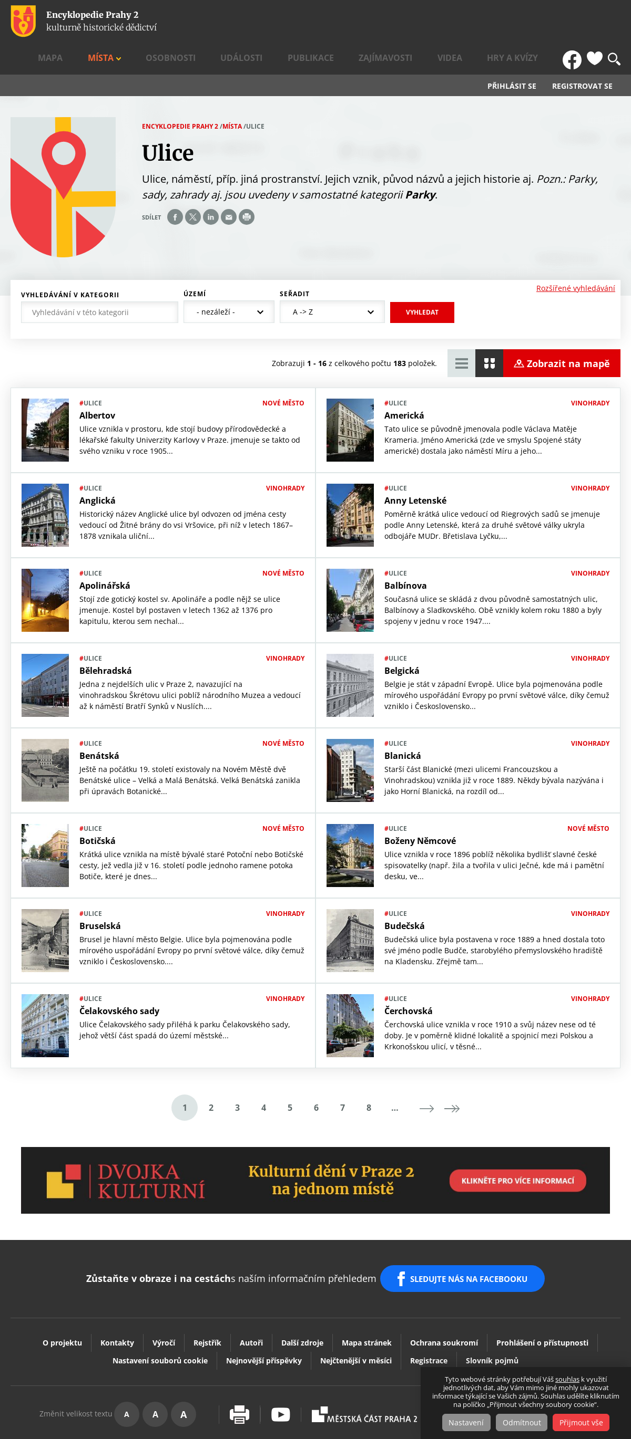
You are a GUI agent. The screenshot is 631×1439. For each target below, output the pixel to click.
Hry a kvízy (534, 21)
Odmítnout (522, 1422)
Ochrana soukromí (444, 1301)
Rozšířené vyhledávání (575, 257)
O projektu (62, 1301)
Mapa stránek (367, 1301)
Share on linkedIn (211, 186)
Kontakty (117, 1301)
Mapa (205, 21)
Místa (237, 21)
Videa (490, 21)
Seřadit (295, 263)
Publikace (389, 21)
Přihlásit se (511, 55)
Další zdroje (302, 1301)
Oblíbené (595, 21)
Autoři (251, 1301)
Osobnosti (288, 21)
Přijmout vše (585, 1422)
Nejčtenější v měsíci (356, 1319)
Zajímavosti (444, 21)
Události (339, 21)
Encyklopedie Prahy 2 (180, 95)
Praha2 (364, 1373)
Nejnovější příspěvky (264, 1319)
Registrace (428, 1319)
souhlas (567, 1379)
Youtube (280, 1373)
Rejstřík (207, 1301)
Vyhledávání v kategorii (70, 264)
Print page (247, 186)
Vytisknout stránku (239, 1373)
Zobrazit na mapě (568, 332)
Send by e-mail (229, 186)
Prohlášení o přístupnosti (542, 1301)
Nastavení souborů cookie (160, 1319)
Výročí (163, 1301)
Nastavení (463, 1422)
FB (575, 21)
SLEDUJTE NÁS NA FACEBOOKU (472, 1242)
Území (195, 263)
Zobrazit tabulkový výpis (461, 333)
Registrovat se (582, 55)
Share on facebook (175, 186)
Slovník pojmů (492, 1319)
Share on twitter (193, 186)
